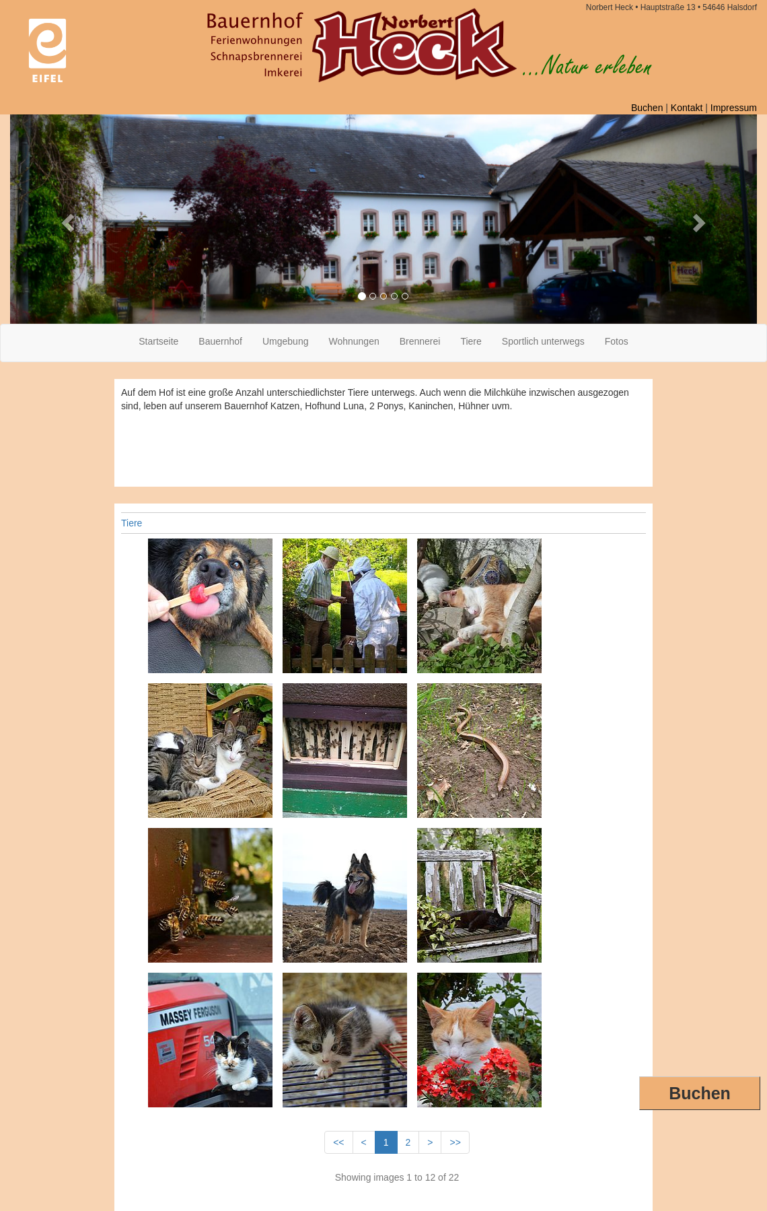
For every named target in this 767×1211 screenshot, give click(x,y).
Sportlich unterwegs (543, 341)
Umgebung (285, 341)
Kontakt (686, 107)
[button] (66, 219)
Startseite (158, 341)
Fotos (616, 341)
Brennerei (420, 341)
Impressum (733, 107)
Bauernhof (220, 341)
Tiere (470, 341)
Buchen (700, 1093)
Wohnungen (353, 341)
